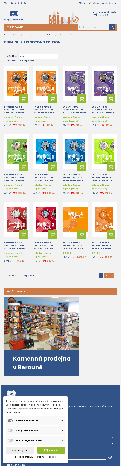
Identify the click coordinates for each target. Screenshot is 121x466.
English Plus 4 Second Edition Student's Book (14, 109)
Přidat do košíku (23, 98)
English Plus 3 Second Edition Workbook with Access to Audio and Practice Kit (102, 180)
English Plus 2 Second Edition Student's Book (43, 245)
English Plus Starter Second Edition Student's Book (103, 111)
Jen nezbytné (19, 450)
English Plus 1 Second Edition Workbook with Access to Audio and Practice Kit (73, 180)
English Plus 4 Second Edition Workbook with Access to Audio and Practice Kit (43, 112)
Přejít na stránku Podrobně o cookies (35, 456)
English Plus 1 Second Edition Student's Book (43, 177)
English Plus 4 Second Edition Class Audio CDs (73, 245)
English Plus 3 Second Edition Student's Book (14, 177)
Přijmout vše (51, 450)
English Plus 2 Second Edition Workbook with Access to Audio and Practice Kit (14, 248)
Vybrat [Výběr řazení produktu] (38, 56)
